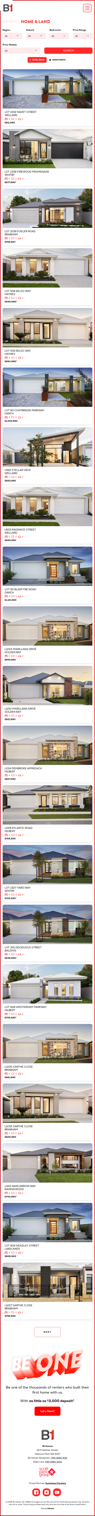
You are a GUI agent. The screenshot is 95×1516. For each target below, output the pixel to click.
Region (6, 30)
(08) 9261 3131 (59, 1457)
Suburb (30, 30)
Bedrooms (55, 30)
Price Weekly (10, 44)
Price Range (79, 30)
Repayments (57, 60)
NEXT (47, 1332)
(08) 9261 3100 (53, 1461)
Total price (37, 60)
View (47, 98)
